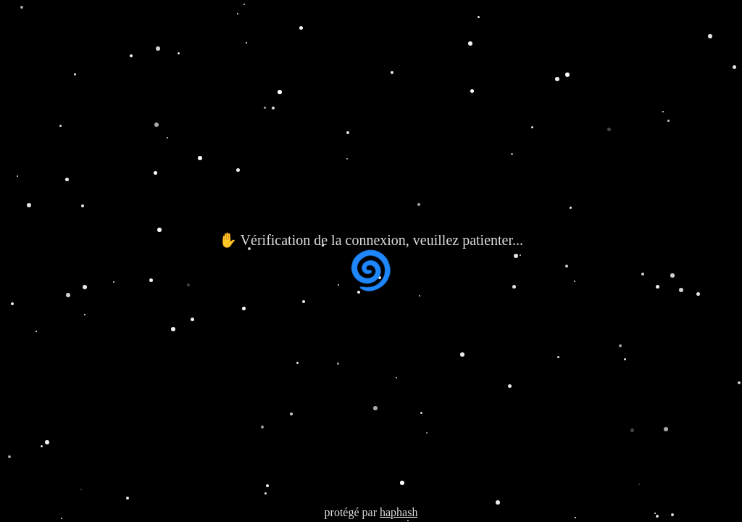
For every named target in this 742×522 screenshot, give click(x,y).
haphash (398, 512)
